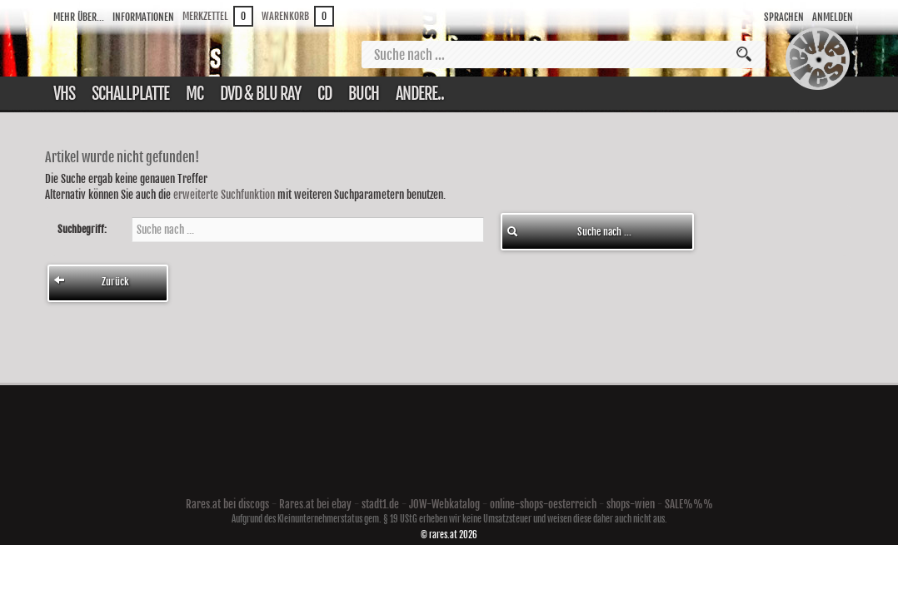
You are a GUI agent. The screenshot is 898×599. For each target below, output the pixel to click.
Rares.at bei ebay (315, 504)
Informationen (143, 17)
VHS (64, 93)
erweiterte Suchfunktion (224, 194)
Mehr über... (78, 17)
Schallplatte (130, 93)
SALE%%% (689, 504)
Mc (194, 93)
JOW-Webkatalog (444, 504)
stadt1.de (380, 504)
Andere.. (420, 93)
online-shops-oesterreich (543, 504)
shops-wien (630, 504)
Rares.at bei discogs (227, 504)
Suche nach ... (568, 231)
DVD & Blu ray (260, 93)
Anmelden (832, 17)
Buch (363, 93)
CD (324, 93)
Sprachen (784, 17)
